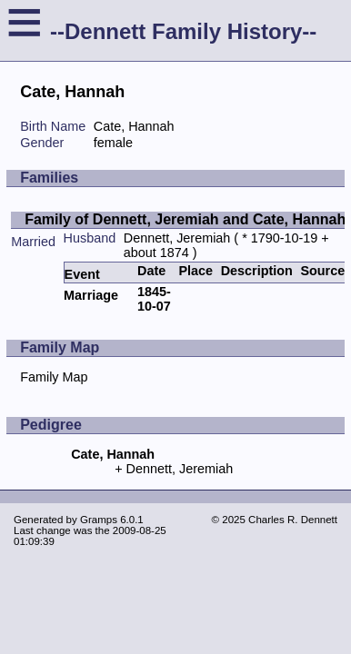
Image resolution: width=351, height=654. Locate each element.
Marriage (91, 295)
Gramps (98, 519)
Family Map (53, 377)
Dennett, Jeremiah (177, 238)
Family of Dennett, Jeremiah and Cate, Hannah (185, 219)
